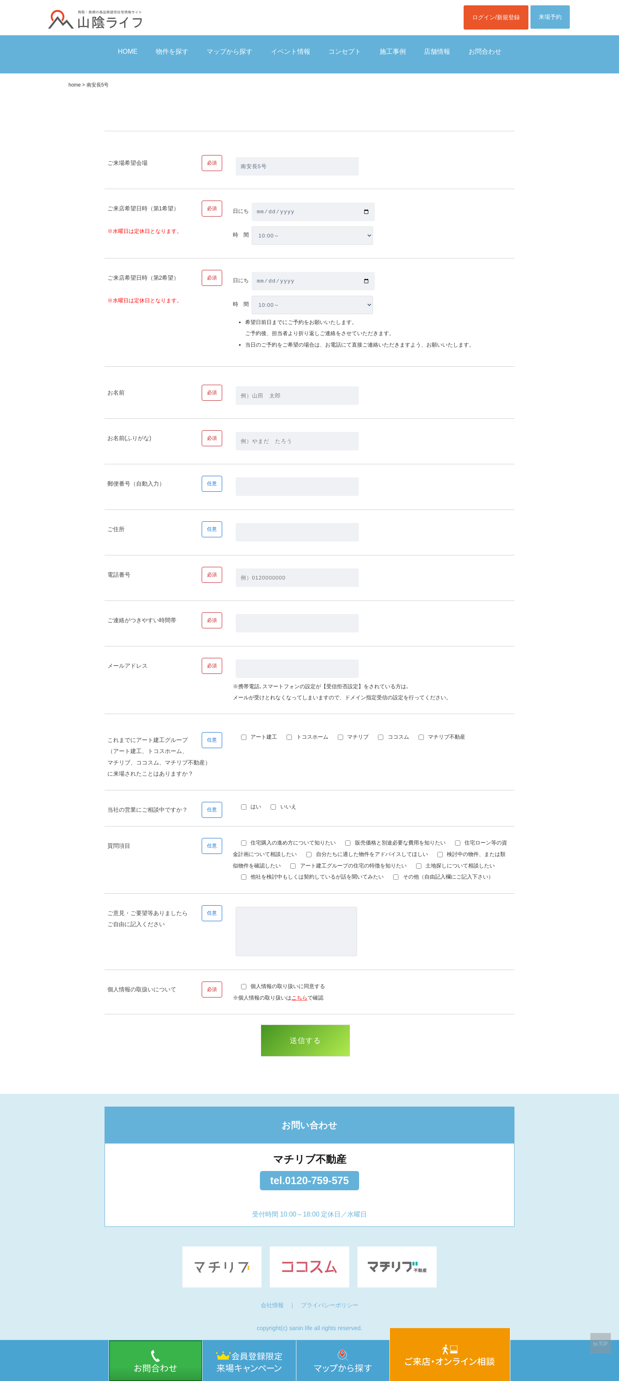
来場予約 (550, 17)
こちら (299, 998)
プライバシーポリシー (329, 1305)
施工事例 (393, 51)
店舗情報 (437, 51)
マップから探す (230, 51)
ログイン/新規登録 (496, 17)
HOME (127, 51)
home (74, 85)
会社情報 (272, 1305)
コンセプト (344, 51)
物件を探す (172, 51)
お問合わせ (485, 51)
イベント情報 (290, 51)
